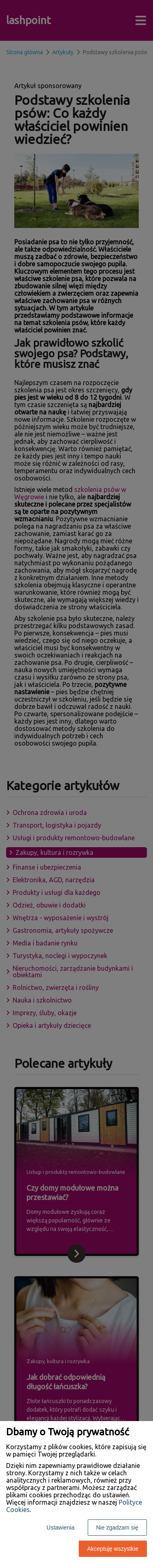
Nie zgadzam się (117, 1527)
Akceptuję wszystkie (112, 1548)
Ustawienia (60, 1527)
